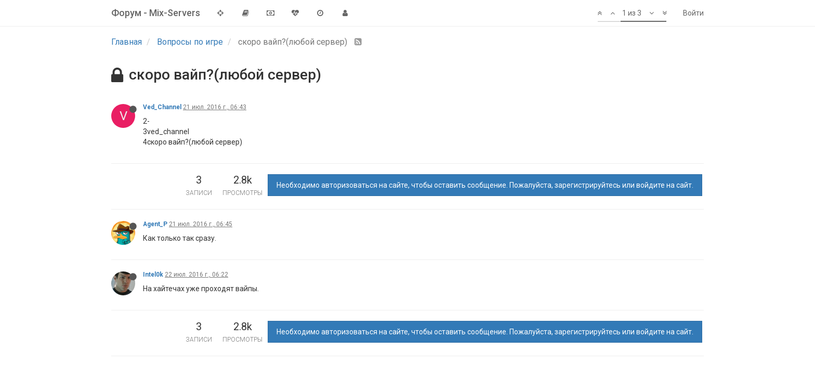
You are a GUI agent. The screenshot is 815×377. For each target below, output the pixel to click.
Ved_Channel (162, 107)
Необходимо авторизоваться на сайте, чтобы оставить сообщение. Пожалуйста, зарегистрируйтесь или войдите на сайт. (485, 185)
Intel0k (153, 274)
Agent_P (155, 224)
